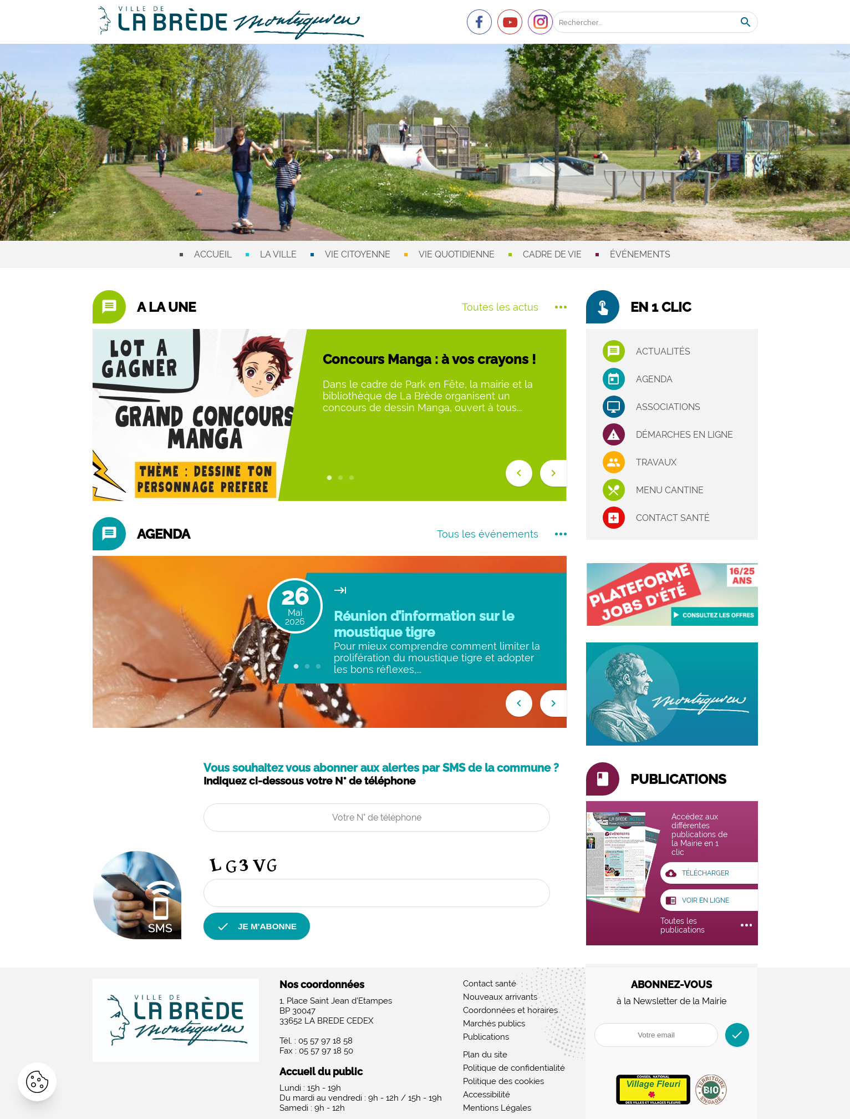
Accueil (213, 254)
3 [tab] (351, 478)
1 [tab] (329, 478)
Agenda (654, 379)
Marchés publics (494, 1025)
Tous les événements (502, 534)
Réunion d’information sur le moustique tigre (424, 624)
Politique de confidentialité (514, 1069)
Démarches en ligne (684, 434)
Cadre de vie (552, 254)
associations (668, 407)
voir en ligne (700, 901)
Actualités (663, 351)
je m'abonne (258, 926)
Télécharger (700, 873)
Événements (640, 254)
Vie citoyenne (357, 254)
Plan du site (485, 1056)
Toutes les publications (706, 926)
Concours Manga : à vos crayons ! (429, 359)
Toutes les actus (514, 307)
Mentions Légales (497, 1109)
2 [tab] (340, 478)
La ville (278, 254)
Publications (486, 1038)
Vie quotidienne (457, 254)
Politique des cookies (503, 1082)
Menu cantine (670, 490)
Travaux (656, 462)
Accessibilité (486, 1096)
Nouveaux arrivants (500, 998)
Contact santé (673, 518)
